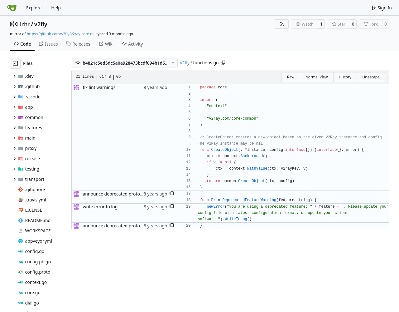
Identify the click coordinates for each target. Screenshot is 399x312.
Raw (291, 77)
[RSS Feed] (282, 24)
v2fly (40, 24)
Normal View (316, 77)
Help (56, 8)
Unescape (370, 77)
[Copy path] (223, 63)
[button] (171, 194)
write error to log (100, 207)
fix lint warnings (99, 87)
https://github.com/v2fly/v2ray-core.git (61, 34)
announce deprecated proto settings (120, 194)
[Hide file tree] (15, 63)
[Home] (12, 7)
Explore (33, 8)
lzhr (25, 24)
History (345, 77)
